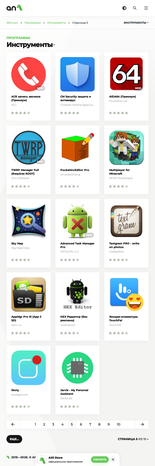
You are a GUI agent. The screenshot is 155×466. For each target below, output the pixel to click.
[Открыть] (53, 44)
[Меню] (146, 8)
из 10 (133, 439)
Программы (18, 38)
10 (118, 424)
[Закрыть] (113, 459)
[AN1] (8, 457)
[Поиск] (135, 8)
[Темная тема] (124, 8)
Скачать (99, 459)
